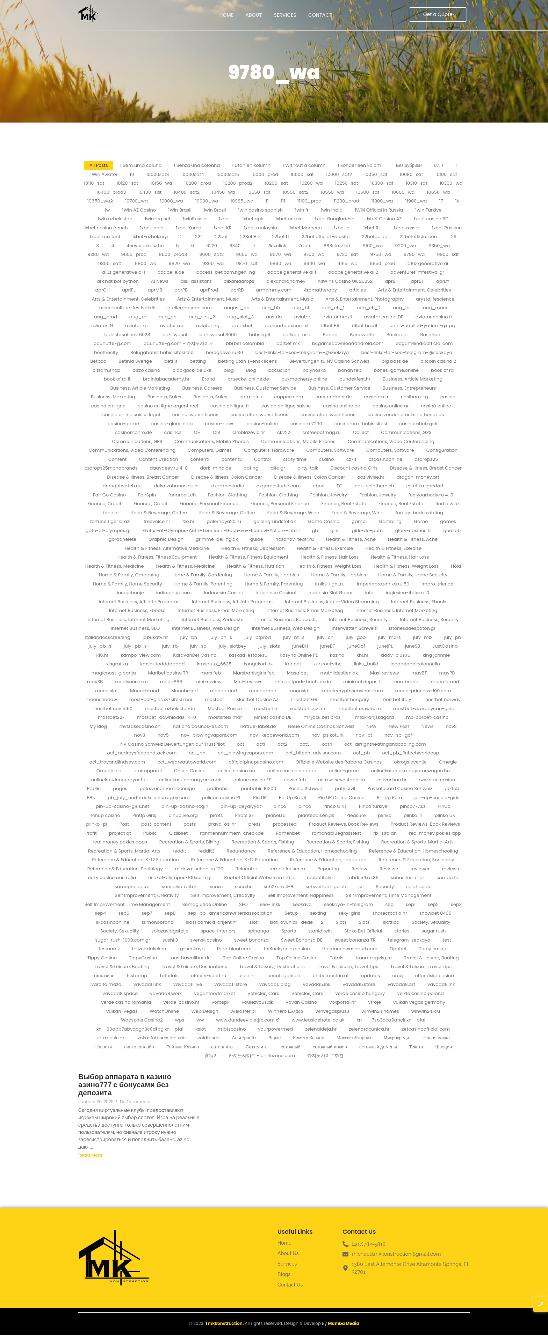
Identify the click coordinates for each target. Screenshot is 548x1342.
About (253, 15)
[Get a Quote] (438, 14)
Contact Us (290, 1285)
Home (226, 15)
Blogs (283, 1274)
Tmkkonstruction (224, 1323)
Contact (320, 15)
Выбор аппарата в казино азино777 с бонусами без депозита (124, 1084)
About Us (288, 1253)
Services (285, 15)
